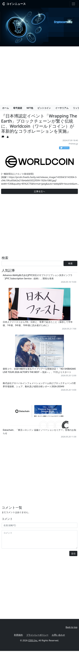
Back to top (71, 627)
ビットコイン (44, 107)
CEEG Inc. (33, 640)
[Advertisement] (26, 74)
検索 (70, 263)
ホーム (5, 107)
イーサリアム (61, 107)
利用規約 (18, 634)
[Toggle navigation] (73, 4)
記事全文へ (39, 191)
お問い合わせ (58, 634)
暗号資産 (17, 107)
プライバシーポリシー (37, 634)
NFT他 (30, 107)
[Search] (32, 263)
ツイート (64, 147)
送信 (73, 553)
